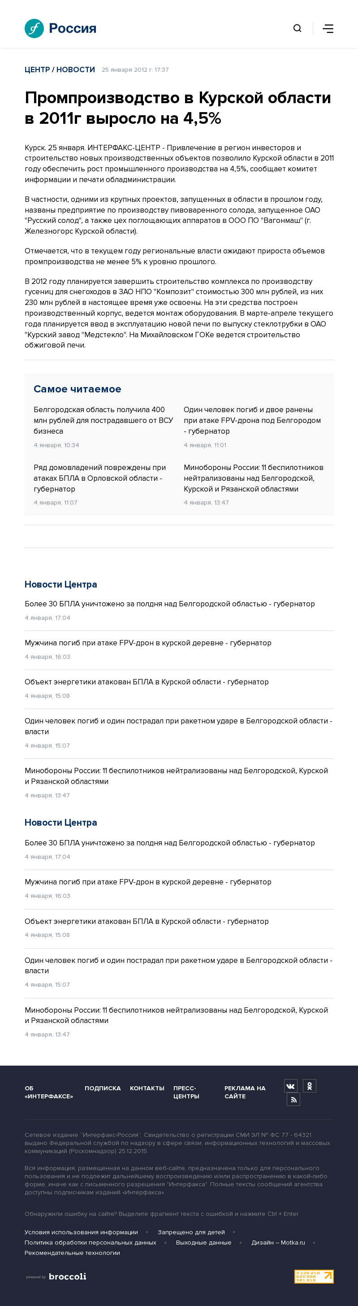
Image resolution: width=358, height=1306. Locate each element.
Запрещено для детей (191, 1232)
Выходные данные (204, 1242)
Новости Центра (61, 584)
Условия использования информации (81, 1232)
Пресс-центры (186, 1092)
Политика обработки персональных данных (90, 1242)
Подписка (103, 1088)
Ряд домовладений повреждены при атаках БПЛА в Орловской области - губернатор (100, 478)
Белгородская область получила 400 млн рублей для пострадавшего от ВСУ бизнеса (103, 420)
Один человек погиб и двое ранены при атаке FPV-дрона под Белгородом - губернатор (252, 420)
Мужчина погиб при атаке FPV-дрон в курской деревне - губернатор (148, 643)
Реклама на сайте (245, 1092)
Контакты (147, 1088)
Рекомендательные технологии (72, 1253)
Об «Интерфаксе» (49, 1092)
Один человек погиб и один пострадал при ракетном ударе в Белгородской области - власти (178, 726)
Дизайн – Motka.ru (278, 1242)
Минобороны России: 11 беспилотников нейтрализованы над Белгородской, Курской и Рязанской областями (253, 478)
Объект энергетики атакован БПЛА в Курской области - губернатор (147, 682)
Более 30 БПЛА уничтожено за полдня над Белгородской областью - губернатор (170, 604)
